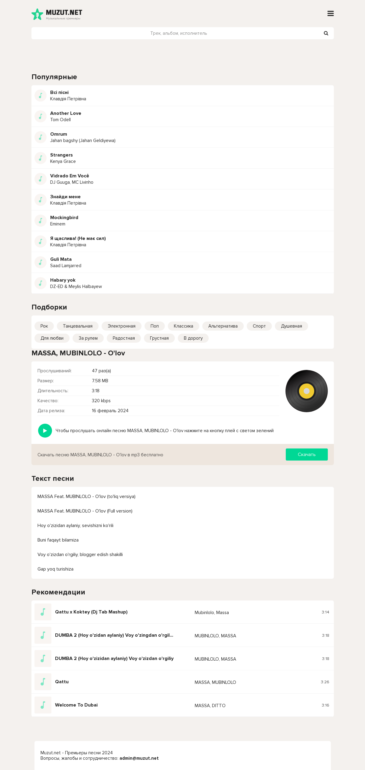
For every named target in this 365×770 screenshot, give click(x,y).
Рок (44, 326)
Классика (183, 326)
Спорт (259, 326)
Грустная (159, 338)
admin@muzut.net (139, 758)
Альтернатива (223, 326)
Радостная (124, 338)
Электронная (121, 326)
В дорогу (193, 338)
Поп (155, 326)
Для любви (52, 338)
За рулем (88, 338)
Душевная (291, 326)
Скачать (307, 454)
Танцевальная (78, 326)
